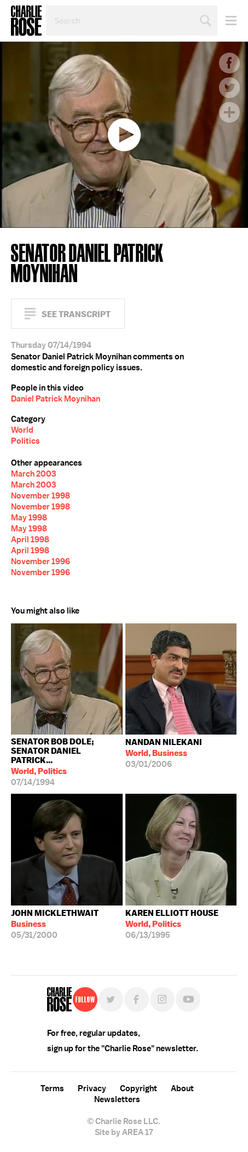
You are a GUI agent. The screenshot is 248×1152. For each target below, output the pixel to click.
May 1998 (29, 517)
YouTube (188, 999)
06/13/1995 (171, 924)
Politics (25, 440)
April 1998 (30, 539)
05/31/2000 (55, 924)
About (182, 1088)
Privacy (92, 1088)
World (22, 430)
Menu (227, 20)
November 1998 (40, 495)
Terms (52, 1088)
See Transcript (76, 314)
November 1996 (40, 561)
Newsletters (117, 1099)
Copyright (138, 1088)
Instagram (162, 999)
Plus (229, 112)
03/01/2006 (163, 753)
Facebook (229, 63)
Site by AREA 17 (124, 1132)
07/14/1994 (67, 762)
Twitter (229, 87)
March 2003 (33, 473)
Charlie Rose (26, 20)
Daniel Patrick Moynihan (55, 398)
